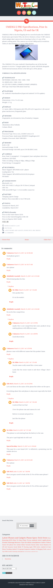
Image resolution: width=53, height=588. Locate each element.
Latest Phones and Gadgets (14, 230)
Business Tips (19, 542)
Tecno (29, 540)
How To (15, 540)
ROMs (6, 551)
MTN (10, 540)
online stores (39, 545)
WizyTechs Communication (26, 582)
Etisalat (4, 542)
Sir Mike (15, 290)
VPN (34, 547)
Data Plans (22, 540)
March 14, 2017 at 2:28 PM (29, 334)
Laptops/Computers (24, 549)
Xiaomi (33, 545)
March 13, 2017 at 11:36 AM (30, 309)
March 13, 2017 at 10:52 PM (23, 384)
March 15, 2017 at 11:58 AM (27, 446)
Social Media (17, 547)
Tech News (42, 537)
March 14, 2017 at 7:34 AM (28, 290)
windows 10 (34, 549)
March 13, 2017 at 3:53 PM (23, 348)
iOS (8, 545)
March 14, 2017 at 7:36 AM (28, 402)
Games (43, 542)
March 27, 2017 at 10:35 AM (23, 460)
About (43, 582)
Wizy (26, 584)
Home (27, 240)
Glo (25, 542)
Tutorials (28, 545)
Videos (48, 542)
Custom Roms (27, 551)
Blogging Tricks (42, 549)
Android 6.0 (44, 547)
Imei (49, 547)
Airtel (40, 540)
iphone (11, 545)
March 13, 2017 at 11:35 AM (30, 276)
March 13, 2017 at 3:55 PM (29, 323)
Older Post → (48, 240)
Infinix (23, 545)
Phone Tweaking (7, 549)
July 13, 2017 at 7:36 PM (22, 471)
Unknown (10, 253)
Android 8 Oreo (34, 551)
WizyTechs (8, 228)
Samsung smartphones (18, 551)
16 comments (9, 233)
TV (22, 547)
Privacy (31, 584)
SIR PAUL (10, 384)
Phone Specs (28, 230)
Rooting (26, 547)
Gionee (4, 545)
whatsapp (11, 542)
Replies (11, 286)
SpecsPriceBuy (12, 446)
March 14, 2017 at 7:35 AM (28, 362)
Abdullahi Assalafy (13, 276)
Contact (38, 582)
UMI (34, 230)
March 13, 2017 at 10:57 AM (23, 264)
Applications (46, 540)
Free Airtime (17, 545)
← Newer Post (5, 240)
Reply (9, 259)
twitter (38, 547)
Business (46, 545)
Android (34, 540)
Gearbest (10, 551)
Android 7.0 (15, 549)
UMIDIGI (38, 230)
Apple (31, 547)
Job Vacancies (9, 547)
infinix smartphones (34, 542)
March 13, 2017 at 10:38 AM (23, 253)
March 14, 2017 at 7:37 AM (22, 430)
